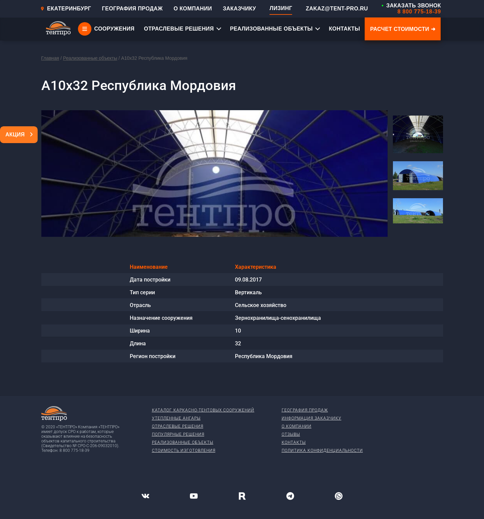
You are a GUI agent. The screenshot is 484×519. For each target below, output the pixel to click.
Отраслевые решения (177, 426)
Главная (50, 58)
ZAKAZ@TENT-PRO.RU (337, 8)
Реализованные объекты (90, 58)
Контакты (294, 442)
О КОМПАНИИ (193, 8)
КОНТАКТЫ (344, 29)
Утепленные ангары (176, 418)
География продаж (305, 410)
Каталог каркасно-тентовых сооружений (203, 410)
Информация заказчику (311, 418)
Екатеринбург (65, 8)
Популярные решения (178, 434)
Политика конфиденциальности (322, 450)
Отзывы (291, 434)
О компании (297, 426)
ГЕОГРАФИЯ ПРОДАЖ (132, 8)
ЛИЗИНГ (281, 8)
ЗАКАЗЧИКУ (239, 8)
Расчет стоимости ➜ (402, 29)
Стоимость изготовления (183, 450)
